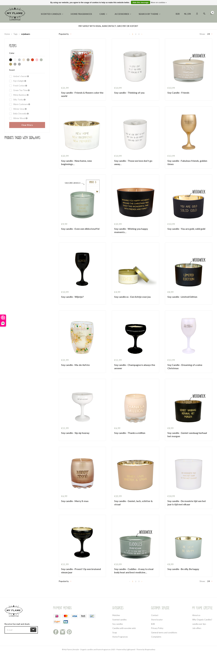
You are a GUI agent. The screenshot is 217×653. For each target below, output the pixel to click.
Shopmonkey (150, 649)
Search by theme (149, 14)
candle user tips (199, 624)
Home (7, 34)
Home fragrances (81, 14)
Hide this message (140, 3)
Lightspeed (130, 649)
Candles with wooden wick (124, 628)
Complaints (156, 637)
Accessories (123, 14)
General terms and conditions (164, 632)
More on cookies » (159, 3)
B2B (178, 14)
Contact (154, 615)
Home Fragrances (120, 637)
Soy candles (117, 624)
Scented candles (52, 14)
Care (103, 14)
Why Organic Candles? (202, 619)
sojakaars (25, 34)
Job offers (196, 628)
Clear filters (27, 125)
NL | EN (187, 14)
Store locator (157, 619)
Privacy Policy (157, 628)
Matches (116, 615)
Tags (15, 34)
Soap (114, 632)
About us (196, 615)
